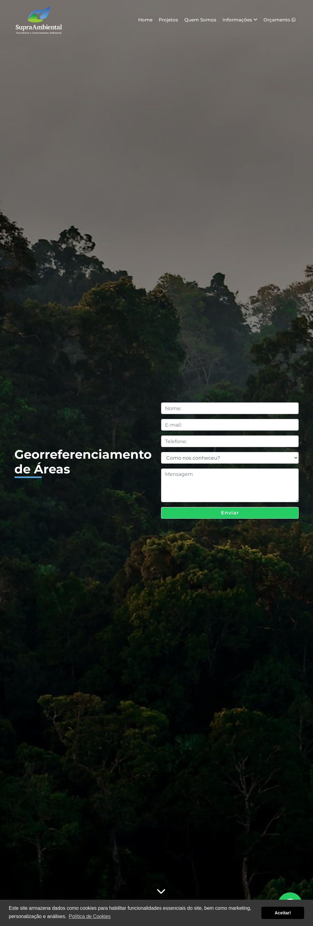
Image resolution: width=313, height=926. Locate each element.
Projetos (168, 20)
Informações (240, 20)
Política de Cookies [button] (90, 916)
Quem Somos (200, 20)
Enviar (230, 513)
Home (145, 20)
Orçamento (279, 20)
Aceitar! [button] (282, 912)
